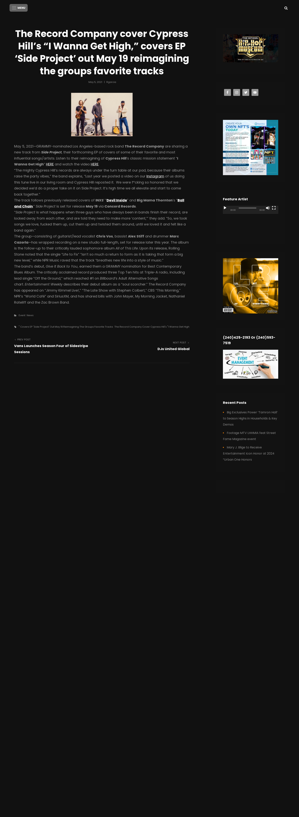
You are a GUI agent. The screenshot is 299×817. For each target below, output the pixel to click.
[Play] (225, 207)
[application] (250, 220)
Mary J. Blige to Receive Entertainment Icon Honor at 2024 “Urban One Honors (248, 452)
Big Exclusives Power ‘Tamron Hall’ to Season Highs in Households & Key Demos (250, 417)
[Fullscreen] (274, 207)
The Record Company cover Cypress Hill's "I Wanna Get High (151, 326)
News (30, 314)
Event (22, 314)
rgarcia (111, 81)
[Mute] (268, 207)
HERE (50, 163)
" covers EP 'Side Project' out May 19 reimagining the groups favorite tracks (66, 326)
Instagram (155, 175)
